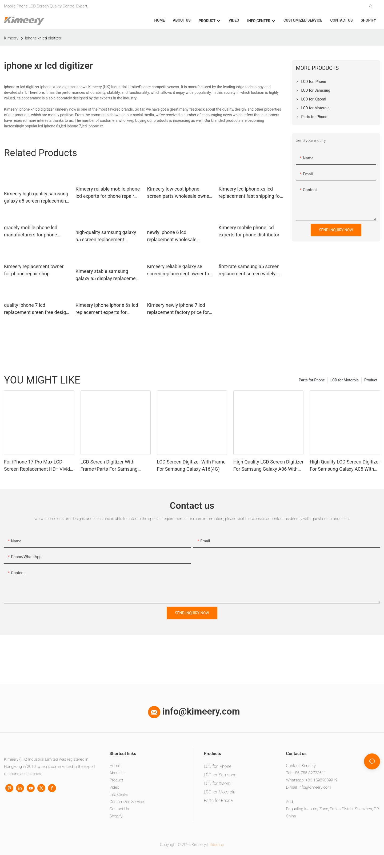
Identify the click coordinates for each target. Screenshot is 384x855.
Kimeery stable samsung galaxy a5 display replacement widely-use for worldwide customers (107, 275)
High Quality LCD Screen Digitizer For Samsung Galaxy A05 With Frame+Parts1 (345, 466)
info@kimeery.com (194, 711)
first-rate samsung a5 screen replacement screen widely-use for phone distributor (249, 270)
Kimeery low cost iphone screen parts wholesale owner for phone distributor (179, 193)
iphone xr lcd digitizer (43, 38)
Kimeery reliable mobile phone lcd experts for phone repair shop (107, 193)
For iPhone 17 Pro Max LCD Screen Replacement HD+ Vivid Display (37, 466)
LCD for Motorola (344, 380)
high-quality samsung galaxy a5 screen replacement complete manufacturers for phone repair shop (105, 236)
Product (370, 380)
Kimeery (11, 38)
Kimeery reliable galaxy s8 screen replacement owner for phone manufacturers (179, 270)
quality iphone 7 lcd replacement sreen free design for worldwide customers (36, 309)
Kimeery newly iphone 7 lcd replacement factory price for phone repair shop (178, 309)
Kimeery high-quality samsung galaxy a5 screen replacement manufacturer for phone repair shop (36, 197)
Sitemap (216, 844)
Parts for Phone (312, 380)
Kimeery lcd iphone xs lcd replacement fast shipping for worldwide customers (250, 193)
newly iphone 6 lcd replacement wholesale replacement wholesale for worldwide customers (175, 236)
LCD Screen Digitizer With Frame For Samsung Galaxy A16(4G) (191, 465)
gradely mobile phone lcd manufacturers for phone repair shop (30, 231)
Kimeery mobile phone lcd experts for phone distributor (249, 231)
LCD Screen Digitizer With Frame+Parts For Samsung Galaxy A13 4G (109, 466)
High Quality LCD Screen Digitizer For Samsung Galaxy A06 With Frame (268, 466)
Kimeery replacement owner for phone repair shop (34, 270)
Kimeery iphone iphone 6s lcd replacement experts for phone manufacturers (106, 309)
